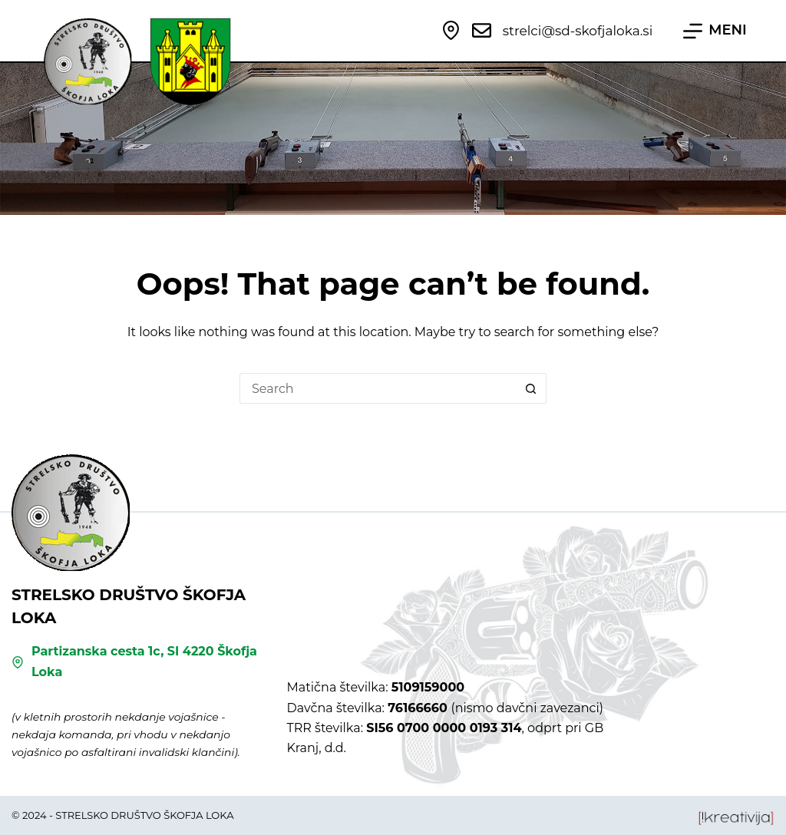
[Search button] (531, 388)
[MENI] (715, 30)
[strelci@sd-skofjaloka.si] (481, 30)
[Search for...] (377, 388)
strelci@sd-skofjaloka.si (577, 30)
